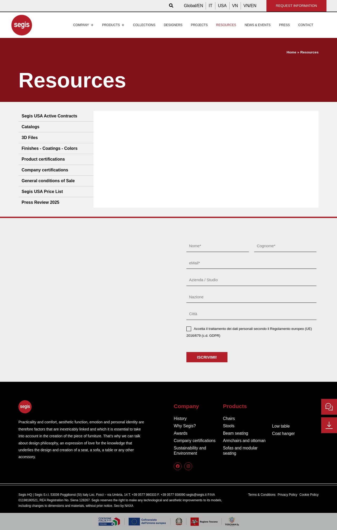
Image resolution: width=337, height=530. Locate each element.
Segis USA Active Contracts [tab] (49, 116)
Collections (144, 25)
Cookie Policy (309, 495)
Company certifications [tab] (45, 170)
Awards (181, 433)
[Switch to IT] (210, 5)
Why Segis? (185, 426)
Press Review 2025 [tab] (40, 202)
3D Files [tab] (30, 137)
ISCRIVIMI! (207, 357)
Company (83, 25)
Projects (199, 25)
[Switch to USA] (222, 5)
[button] (171, 5)
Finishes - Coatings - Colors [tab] (49, 148)
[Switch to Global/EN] (193, 5)
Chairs (229, 418)
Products (113, 25)
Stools (229, 426)
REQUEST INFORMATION (296, 6)
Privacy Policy (288, 495)
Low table (281, 426)
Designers (173, 25)
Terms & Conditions (262, 495)
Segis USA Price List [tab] (42, 191)
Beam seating (236, 433)
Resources (226, 25)
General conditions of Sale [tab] (48, 181)
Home (291, 52)
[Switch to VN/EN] (250, 5)
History (180, 418)
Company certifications (195, 440)
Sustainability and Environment (190, 450)
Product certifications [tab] (43, 159)
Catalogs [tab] (30, 127)
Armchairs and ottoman (244, 440)
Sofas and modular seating (240, 450)
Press (284, 25)
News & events (258, 25)
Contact (305, 25)
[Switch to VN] (235, 5)
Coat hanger (283, 433)
